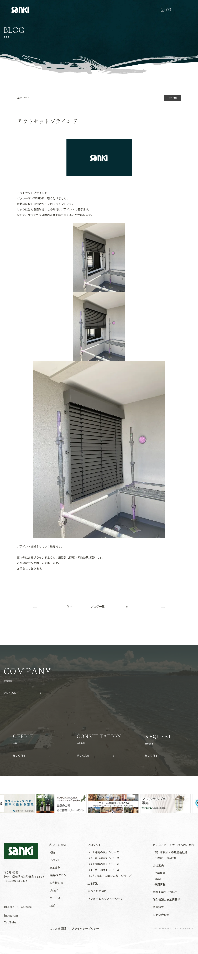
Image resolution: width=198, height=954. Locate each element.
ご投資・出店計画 (165, 858)
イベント (54, 860)
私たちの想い (57, 844)
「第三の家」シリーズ (104, 870)
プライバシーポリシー (85, 928)
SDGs (157, 878)
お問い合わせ (161, 914)
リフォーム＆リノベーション (105, 898)
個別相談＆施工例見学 (166, 899)
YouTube (10, 922)
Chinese (26, 906)
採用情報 (159, 884)
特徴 (52, 852)
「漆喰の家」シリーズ (104, 864)
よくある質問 (57, 928)
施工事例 (54, 867)
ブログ (53, 890)
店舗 (52, 905)
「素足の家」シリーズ (104, 858)
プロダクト (94, 844)
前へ (69, 606)
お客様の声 (56, 882)
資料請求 (158, 907)
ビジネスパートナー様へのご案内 (173, 844)
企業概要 (159, 873)
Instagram (11, 915)
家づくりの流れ (97, 891)
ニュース (54, 898)
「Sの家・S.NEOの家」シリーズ (110, 876)
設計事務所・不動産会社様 (170, 852)
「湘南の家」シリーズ (104, 852)
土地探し (92, 883)
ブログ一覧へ (99, 606)
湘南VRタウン (57, 875)
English (9, 906)
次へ (128, 606)
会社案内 (158, 865)
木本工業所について (165, 892)
